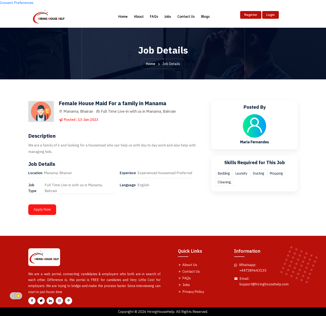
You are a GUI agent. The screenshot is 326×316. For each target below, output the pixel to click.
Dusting (258, 173)
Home (123, 17)
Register (250, 15)
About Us (187, 264)
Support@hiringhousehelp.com (264, 284)
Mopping (276, 173)
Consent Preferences (16, 2)
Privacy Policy (191, 291)
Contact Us (186, 17)
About (139, 17)
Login (270, 15)
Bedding (224, 173)
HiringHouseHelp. (161, 311)
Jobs (167, 17)
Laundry (241, 173)
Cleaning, (224, 182)
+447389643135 (252, 270)
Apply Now (42, 209)
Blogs (205, 17)
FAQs (154, 17)
